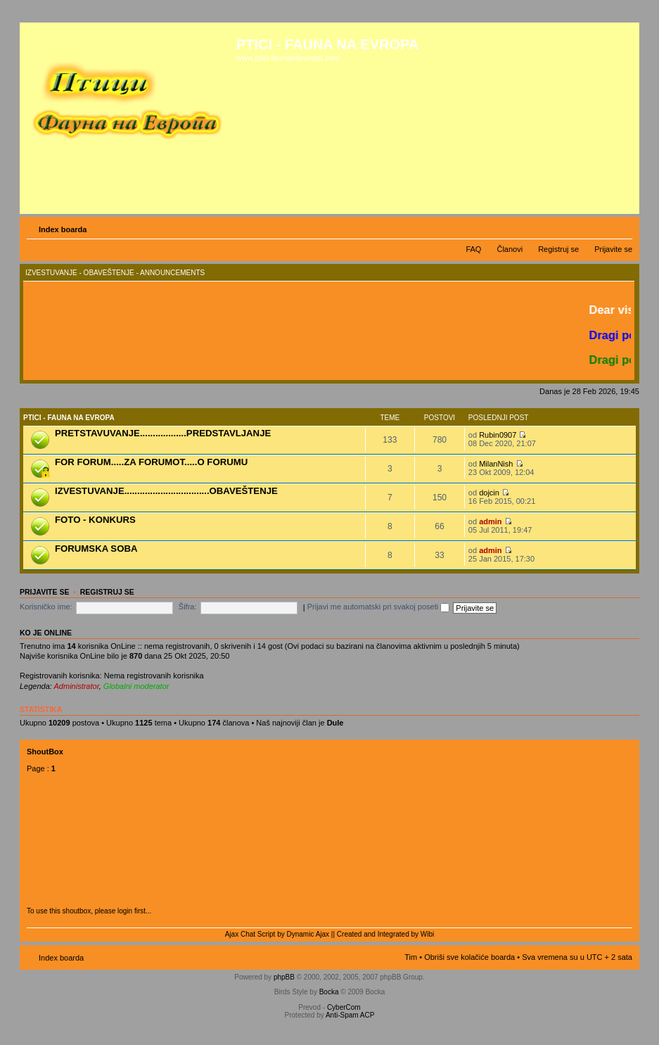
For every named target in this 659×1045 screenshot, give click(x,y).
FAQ (473, 249)
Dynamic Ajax (308, 934)
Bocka (329, 992)
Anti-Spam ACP (350, 1015)
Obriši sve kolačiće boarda (469, 957)
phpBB (284, 977)
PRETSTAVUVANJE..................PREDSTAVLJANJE (163, 433)
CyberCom (344, 1007)
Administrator (76, 686)
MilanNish (496, 464)
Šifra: (188, 606)
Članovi (510, 249)
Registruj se (558, 249)
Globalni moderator (136, 686)
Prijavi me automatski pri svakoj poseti (378, 606)
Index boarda (63, 229)
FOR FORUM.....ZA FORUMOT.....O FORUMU (151, 462)
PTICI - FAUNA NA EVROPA (69, 418)
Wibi (427, 934)
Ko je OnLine (46, 632)
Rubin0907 (497, 435)
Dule (335, 722)
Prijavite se (613, 249)
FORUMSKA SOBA (96, 548)
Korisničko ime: (46, 606)
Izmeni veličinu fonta (622, 226)
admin (490, 521)
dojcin (489, 492)
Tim (410, 957)
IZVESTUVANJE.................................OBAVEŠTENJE (166, 491)
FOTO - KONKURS (95, 519)
